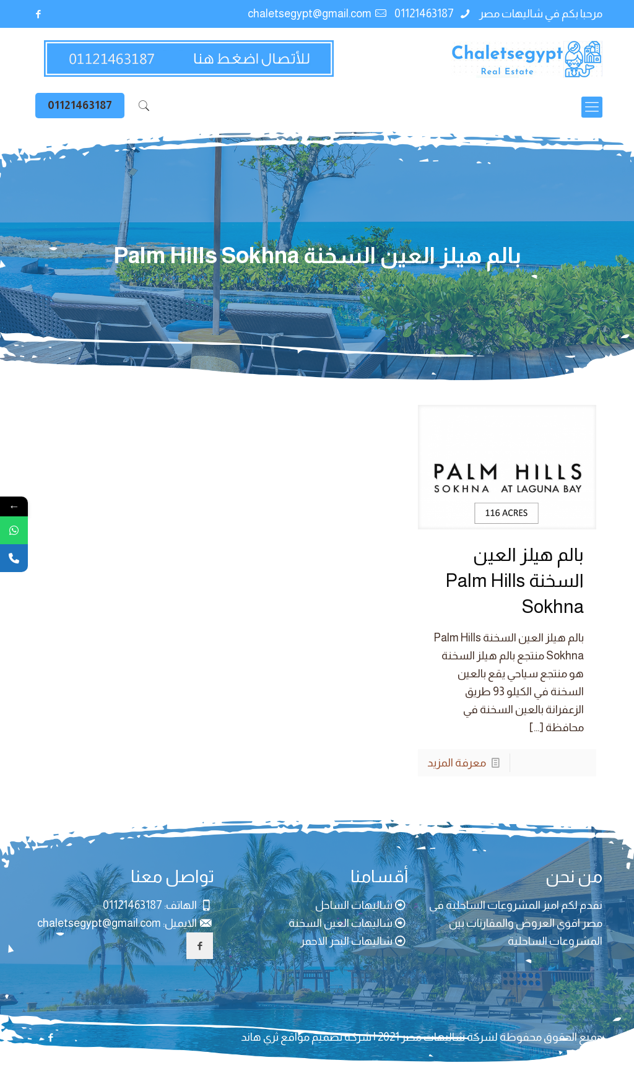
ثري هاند (260, 1037)
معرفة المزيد (456, 763)
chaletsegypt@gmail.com (309, 13)
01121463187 (425, 13)
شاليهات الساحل (354, 905)
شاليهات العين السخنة (341, 923)
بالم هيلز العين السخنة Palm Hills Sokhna (514, 580)
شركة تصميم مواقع (325, 1037)
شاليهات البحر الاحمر (346, 941)
